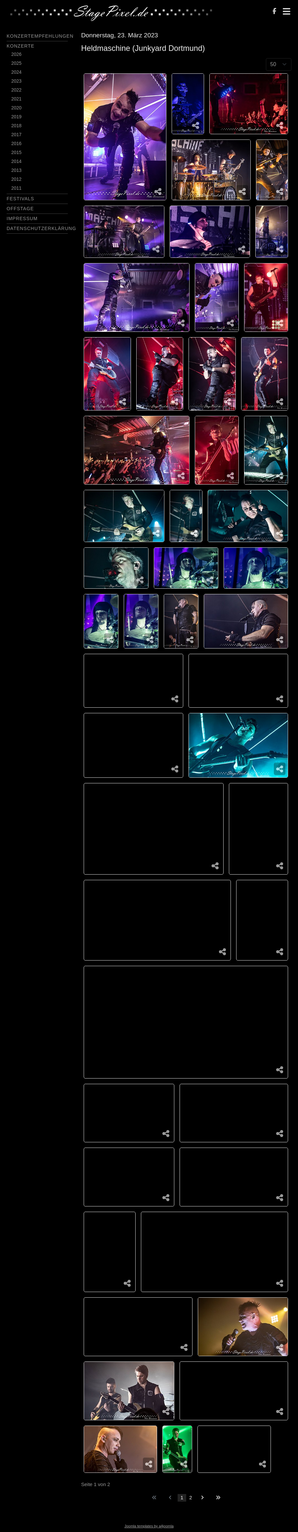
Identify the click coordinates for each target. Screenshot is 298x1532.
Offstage (20, 208)
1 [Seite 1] (182, 1497)
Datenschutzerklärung (41, 228)
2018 (16, 125)
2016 (16, 143)
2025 (16, 63)
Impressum (22, 218)
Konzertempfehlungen (40, 36)
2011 (16, 188)
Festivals (20, 198)
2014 (16, 161)
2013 (16, 170)
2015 (16, 152)
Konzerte (20, 46)
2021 (16, 98)
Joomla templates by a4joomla (149, 1526)
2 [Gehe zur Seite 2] (190, 1497)
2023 (16, 81)
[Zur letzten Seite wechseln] (218, 1498)
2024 (16, 72)
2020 (16, 107)
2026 (16, 54)
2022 (16, 90)
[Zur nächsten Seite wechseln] (202, 1498)
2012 (16, 179)
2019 (16, 116)
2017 (16, 134)
